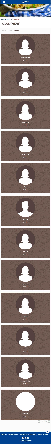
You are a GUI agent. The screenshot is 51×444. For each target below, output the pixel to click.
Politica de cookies (43, 434)
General (17, 30)
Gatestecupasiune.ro (6, 19)
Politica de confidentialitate (28, 434)
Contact (3, 434)
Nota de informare (13, 434)
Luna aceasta (7, 30)
